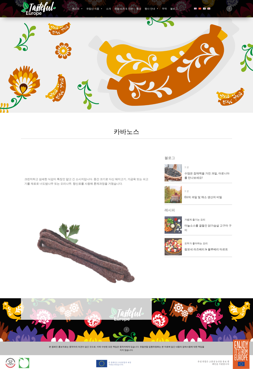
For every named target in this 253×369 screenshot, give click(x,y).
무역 (164, 8)
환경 (138, 8)
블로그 (174, 8)
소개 (108, 8)
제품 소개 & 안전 (123, 8)
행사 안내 (152, 8)
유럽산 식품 (94, 8)
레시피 (77, 8)
